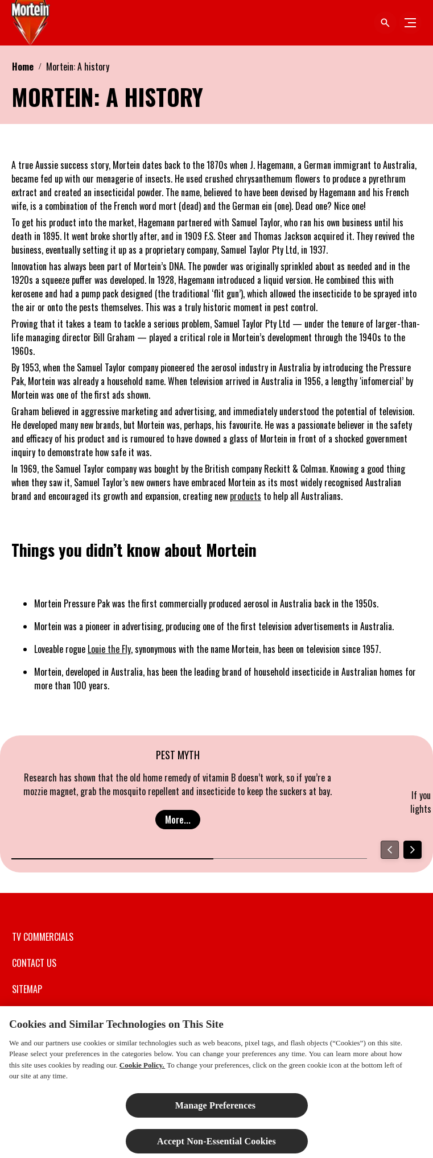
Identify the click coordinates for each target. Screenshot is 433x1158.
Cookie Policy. (142, 1070)
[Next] (412, 850)
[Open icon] (385, 22)
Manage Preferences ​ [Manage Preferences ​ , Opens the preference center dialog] (216, 1111)
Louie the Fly (109, 649)
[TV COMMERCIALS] (42, 936)
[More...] (177, 819)
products (245, 496)
